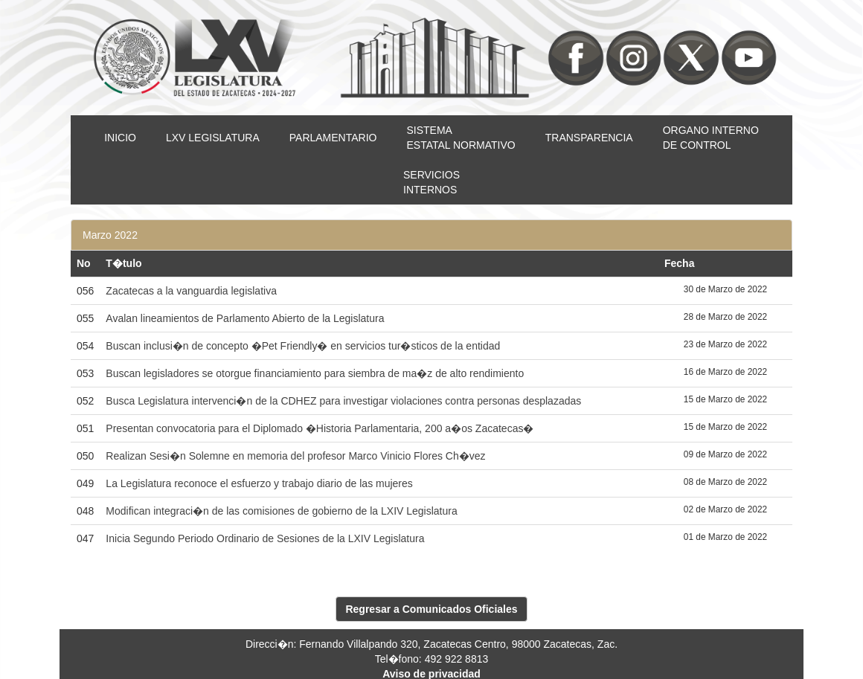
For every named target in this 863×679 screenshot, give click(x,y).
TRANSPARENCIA (589, 138)
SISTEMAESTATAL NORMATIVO (460, 137)
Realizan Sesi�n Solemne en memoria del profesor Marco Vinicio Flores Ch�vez (295, 456)
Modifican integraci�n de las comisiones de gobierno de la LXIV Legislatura (281, 511)
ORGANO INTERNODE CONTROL (711, 137)
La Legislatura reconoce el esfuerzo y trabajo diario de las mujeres (259, 483)
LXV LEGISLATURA (213, 138)
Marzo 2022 (110, 235)
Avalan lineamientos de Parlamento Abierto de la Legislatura (245, 318)
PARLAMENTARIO (333, 138)
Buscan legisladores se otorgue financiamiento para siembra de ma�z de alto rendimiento (315, 373)
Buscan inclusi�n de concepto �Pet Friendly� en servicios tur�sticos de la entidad (303, 346)
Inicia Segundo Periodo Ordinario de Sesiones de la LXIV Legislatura (265, 538)
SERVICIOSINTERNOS (431, 182)
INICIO (120, 138)
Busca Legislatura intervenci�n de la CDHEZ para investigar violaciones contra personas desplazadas (343, 401)
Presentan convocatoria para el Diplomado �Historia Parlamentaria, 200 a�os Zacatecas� (319, 428)
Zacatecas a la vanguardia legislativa (191, 291)
